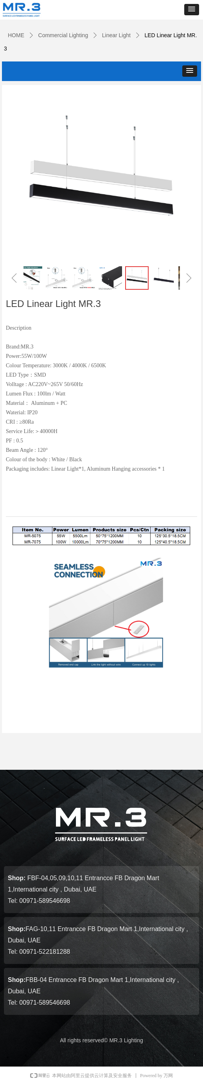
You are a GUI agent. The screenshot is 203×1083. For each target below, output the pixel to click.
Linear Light (116, 35)
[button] (191, 9)
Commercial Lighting (63, 35)
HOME (16, 35)
